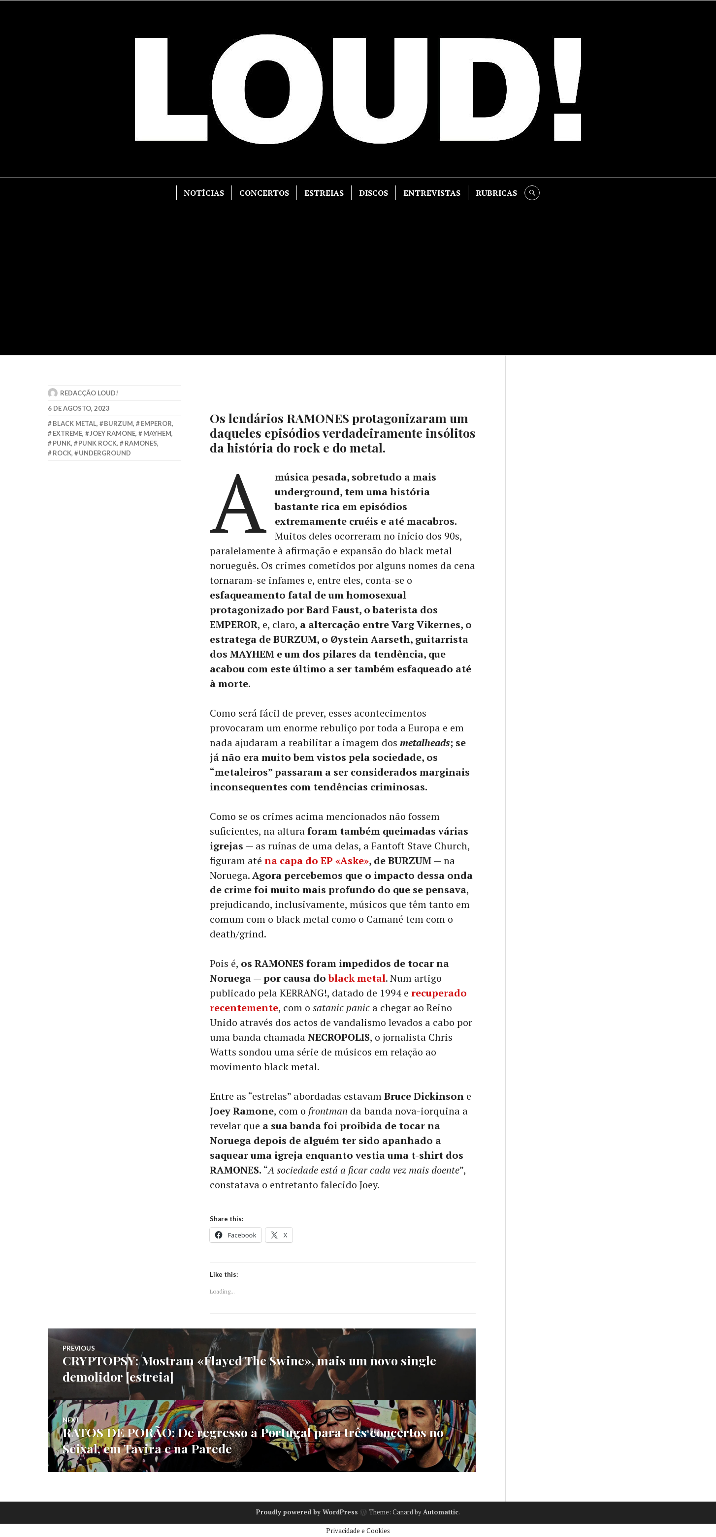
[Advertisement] (358, 274)
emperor (156, 423)
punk (62, 443)
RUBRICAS (497, 192)
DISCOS (374, 192)
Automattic (440, 1511)
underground (105, 453)
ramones (141, 443)
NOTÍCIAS (204, 192)
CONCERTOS (265, 192)
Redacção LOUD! (89, 393)
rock (62, 453)
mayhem (157, 433)
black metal (357, 978)
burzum (118, 423)
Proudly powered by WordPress (307, 1511)
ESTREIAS (324, 192)
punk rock (97, 443)
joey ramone (112, 433)
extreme (67, 433)
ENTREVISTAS (432, 192)
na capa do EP (316, 860)
